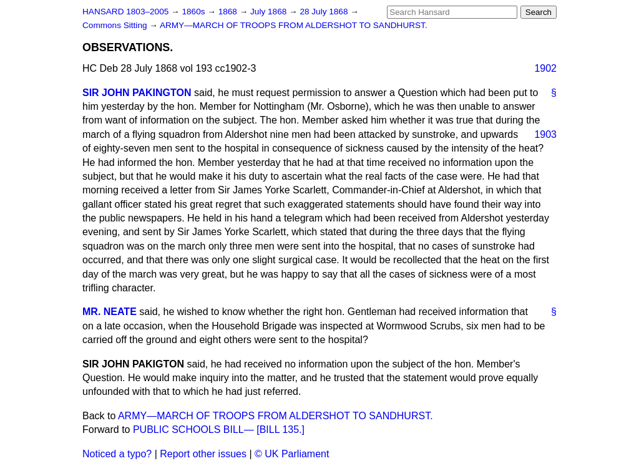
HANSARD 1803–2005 (125, 11)
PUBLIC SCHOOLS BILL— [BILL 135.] (219, 429)
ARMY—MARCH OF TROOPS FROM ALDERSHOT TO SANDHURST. (293, 25)
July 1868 (269, 11)
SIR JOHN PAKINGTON (137, 92)
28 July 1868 (325, 11)
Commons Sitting (115, 25)
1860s (194, 11)
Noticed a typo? (117, 454)
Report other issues (203, 454)
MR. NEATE (109, 311)
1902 (545, 68)
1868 (229, 11)
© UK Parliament (292, 454)
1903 (545, 134)
